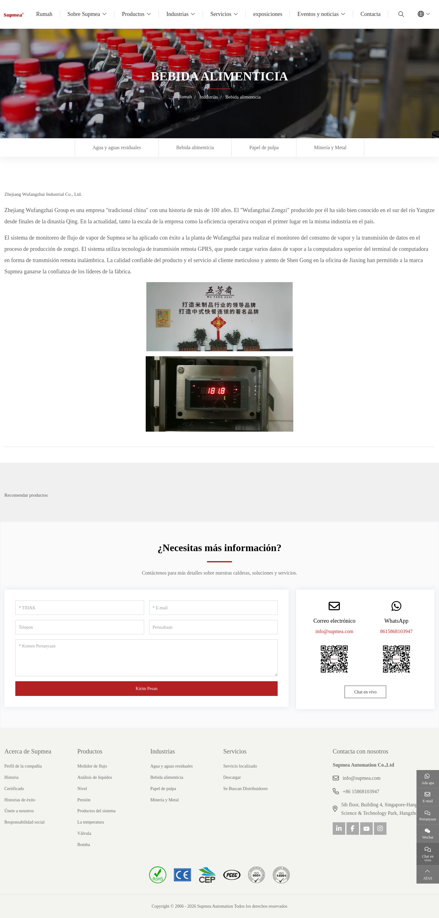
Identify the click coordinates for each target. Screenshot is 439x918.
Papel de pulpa (264, 147)
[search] (400, 14)
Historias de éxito (19, 800)
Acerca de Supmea (27, 751)
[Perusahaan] (213, 627)
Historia (11, 777)
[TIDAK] (79, 608)
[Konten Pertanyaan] (146, 657)
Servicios (220, 14)
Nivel (82, 788)
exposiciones (267, 14)
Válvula (84, 833)
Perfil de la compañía (23, 766)
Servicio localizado (240, 766)
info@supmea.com (334, 631)
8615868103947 (396, 631)
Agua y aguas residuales (117, 147)
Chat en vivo (365, 692)
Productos (133, 14)
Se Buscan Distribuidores (245, 788)
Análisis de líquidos (94, 777)
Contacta (371, 14)
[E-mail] (213, 608)
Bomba (83, 844)
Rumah (44, 14)
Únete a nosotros (19, 811)
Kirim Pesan (147, 688)
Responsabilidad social (24, 822)
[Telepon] (79, 627)
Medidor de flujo (92, 766)
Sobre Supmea (84, 14)
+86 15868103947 (361, 791)
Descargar (232, 777)
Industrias (177, 14)
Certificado (14, 788)
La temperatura (90, 822)
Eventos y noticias (318, 14)
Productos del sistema (96, 811)
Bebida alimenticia (195, 147)
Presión (83, 800)
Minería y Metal (330, 147)
